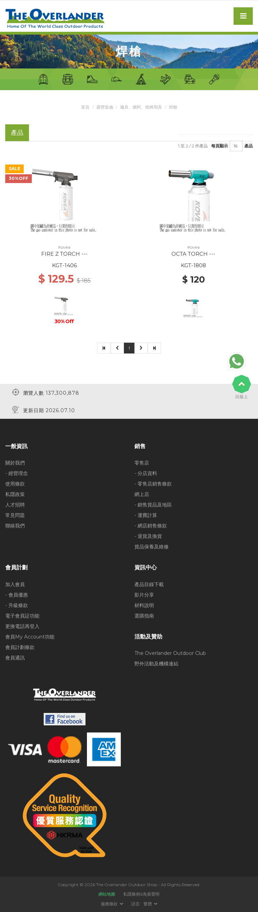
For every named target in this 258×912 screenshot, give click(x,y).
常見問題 (15, 515)
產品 (248, 145)
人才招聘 (15, 505)
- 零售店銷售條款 (153, 484)
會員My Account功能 (29, 637)
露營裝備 (104, 107)
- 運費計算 (145, 515)
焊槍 (173, 107)
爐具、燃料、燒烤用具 (141, 107)
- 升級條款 (16, 605)
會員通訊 (15, 658)
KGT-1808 (193, 265)
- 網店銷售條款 (150, 526)
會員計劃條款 (20, 647)
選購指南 (144, 616)
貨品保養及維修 (151, 546)
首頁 (85, 107)
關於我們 (15, 463)
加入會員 (15, 584)
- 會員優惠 (16, 595)
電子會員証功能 (22, 616)
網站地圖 (106, 894)
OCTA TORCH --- (193, 253)
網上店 (141, 494)
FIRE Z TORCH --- (64, 253)
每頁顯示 (219, 145)
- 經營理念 (16, 473)
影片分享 (144, 595)
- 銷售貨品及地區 (153, 505)
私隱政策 (15, 494)
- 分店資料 (145, 473)
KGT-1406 (64, 265)
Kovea (64, 247)
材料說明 (144, 605)
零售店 (141, 463)
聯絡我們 (15, 526)
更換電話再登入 (22, 626)
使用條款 (15, 484)
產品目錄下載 (149, 584)
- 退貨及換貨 (148, 536)
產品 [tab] (17, 133)
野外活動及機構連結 (156, 664)
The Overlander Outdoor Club (170, 653)
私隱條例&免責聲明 (141, 894)
